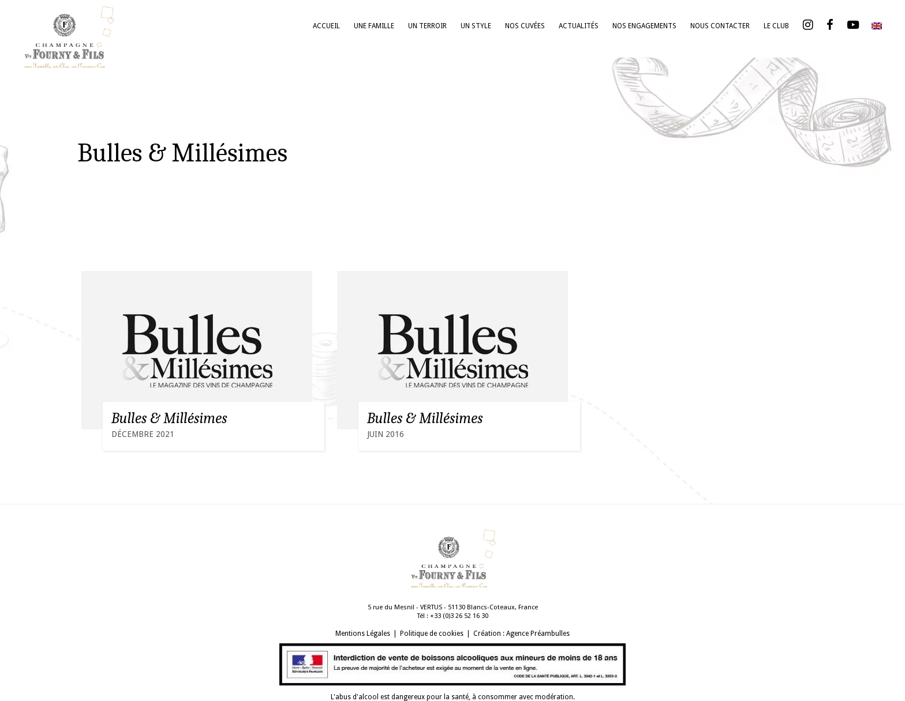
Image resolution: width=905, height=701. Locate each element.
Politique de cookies (431, 634)
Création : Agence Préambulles (521, 634)
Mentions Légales (362, 634)
